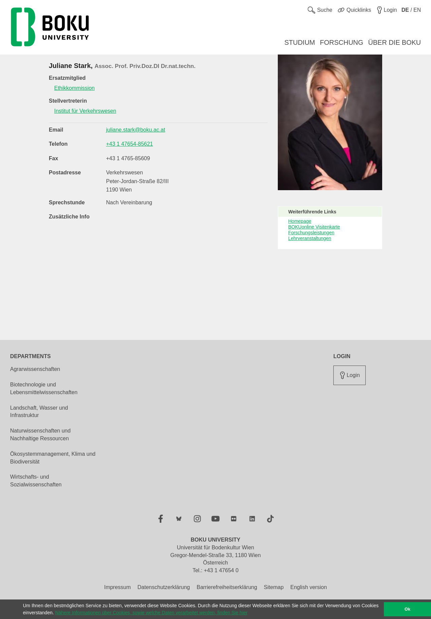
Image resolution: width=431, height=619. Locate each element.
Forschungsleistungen (311, 232)
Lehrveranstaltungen (309, 238)
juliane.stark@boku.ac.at (135, 130)
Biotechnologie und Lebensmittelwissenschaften (43, 388)
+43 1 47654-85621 (129, 144)
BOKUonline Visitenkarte (314, 227)
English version (308, 587)
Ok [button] (407, 609)
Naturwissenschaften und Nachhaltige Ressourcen (40, 434)
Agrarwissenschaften (35, 369)
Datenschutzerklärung (163, 587)
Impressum (117, 587)
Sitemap (274, 587)
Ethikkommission (74, 88)
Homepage (299, 221)
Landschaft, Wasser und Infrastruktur (39, 411)
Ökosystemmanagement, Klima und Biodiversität (52, 458)
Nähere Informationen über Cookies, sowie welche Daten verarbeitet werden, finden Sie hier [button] (151, 612)
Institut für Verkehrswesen (85, 111)
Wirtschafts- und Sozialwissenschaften (36, 480)
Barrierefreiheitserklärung (227, 587)
